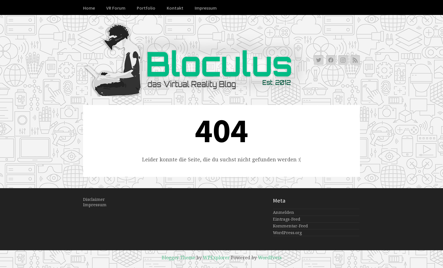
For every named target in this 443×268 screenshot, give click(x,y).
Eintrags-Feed (286, 219)
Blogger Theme (178, 257)
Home (89, 8)
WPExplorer (216, 257)
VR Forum (115, 8)
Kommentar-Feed (290, 226)
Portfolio (146, 8)
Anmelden (283, 212)
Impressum (206, 8)
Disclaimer (94, 199)
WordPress (270, 257)
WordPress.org (287, 232)
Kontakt (175, 8)
